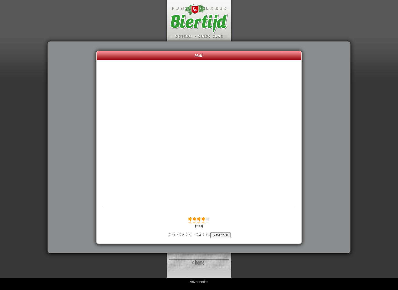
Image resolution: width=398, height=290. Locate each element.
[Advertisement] (73, 147)
